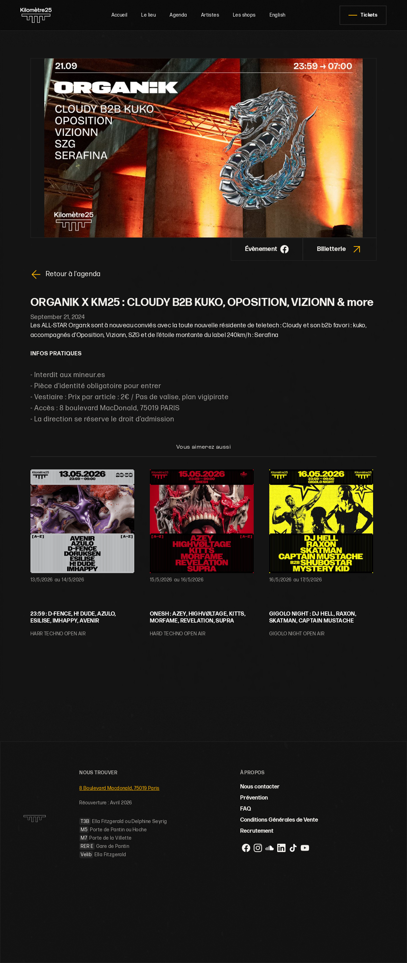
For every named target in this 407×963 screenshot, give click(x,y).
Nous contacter (260, 787)
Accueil (119, 15)
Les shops (244, 15)
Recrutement (256, 831)
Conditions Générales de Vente (279, 820)
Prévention (254, 798)
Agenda (178, 15)
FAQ (245, 809)
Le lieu (148, 15)
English (278, 15)
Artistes (210, 15)
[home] (38, 15)
